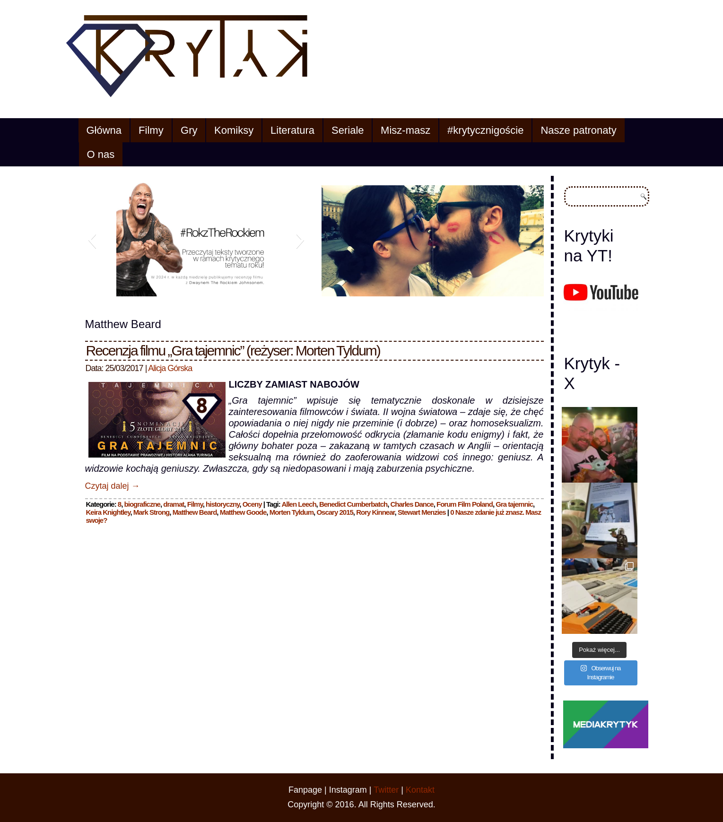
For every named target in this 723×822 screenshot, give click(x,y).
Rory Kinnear (375, 512)
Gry (189, 130)
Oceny (252, 504)
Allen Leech (298, 504)
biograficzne (142, 504)
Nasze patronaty (578, 130)
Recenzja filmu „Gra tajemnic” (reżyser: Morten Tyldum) (233, 350)
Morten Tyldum (292, 512)
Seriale (347, 130)
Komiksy (233, 130)
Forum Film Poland (464, 504)
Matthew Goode (243, 512)
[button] (91, 239)
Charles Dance (411, 504)
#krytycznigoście (485, 130)
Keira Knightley (108, 512)
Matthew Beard (195, 512)
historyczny (222, 504)
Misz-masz (405, 130)
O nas (101, 154)
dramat (173, 504)
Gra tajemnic (514, 504)
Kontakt (420, 790)
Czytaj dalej (112, 486)
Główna (104, 130)
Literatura (292, 130)
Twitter (386, 790)
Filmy (151, 130)
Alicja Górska (170, 368)
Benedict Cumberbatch (353, 504)
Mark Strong (151, 512)
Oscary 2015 (334, 512)
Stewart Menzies (422, 512)
